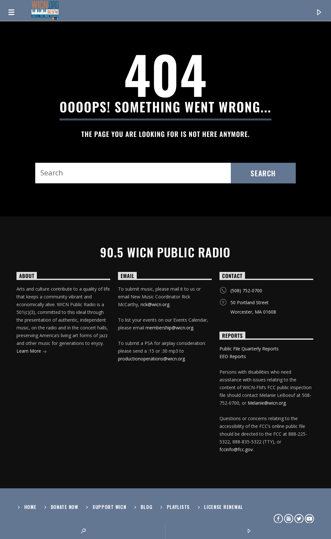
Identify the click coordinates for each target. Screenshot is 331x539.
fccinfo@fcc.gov (236, 449)
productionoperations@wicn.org (151, 359)
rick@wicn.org (155, 304)
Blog (147, 506)
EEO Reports (232, 356)
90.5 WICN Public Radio (165, 252)
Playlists (178, 506)
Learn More (31, 351)
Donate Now (64, 506)
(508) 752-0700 (246, 290)
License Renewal (223, 506)
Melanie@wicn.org (267, 403)
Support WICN (109, 506)
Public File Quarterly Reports (249, 349)
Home (30, 506)
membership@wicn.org (169, 328)
